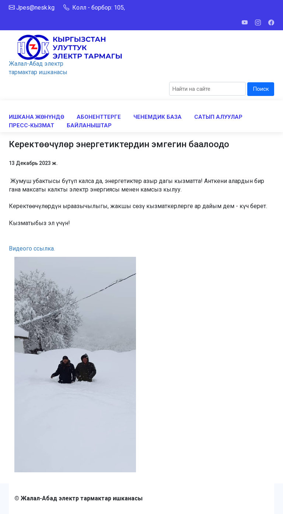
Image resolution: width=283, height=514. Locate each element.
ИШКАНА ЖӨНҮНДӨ (36, 117)
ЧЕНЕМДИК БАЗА (157, 117)
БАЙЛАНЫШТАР (89, 125)
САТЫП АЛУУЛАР (218, 117)
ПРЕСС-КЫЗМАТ (31, 125)
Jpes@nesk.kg (35, 7)
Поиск (261, 89)
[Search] (207, 89)
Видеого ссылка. (32, 248)
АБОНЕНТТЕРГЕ (99, 117)
